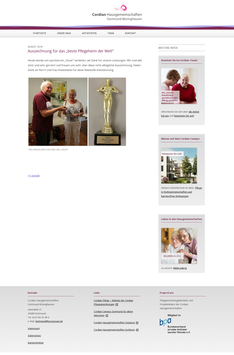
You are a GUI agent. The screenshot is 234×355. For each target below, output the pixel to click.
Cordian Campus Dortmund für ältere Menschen (113, 313)
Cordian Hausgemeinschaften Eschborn (114, 329)
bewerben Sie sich (184, 115)
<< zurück (34, 175)
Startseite (39, 33)
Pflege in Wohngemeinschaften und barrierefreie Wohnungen (181, 192)
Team (111, 33)
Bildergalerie (180, 268)
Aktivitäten (89, 33)
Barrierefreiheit (36, 342)
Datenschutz (34, 335)
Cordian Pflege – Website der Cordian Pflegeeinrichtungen (113, 302)
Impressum (34, 328)
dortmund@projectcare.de (49, 321)
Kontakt (130, 33)
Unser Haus (64, 33)
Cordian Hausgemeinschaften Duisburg (114, 322)
